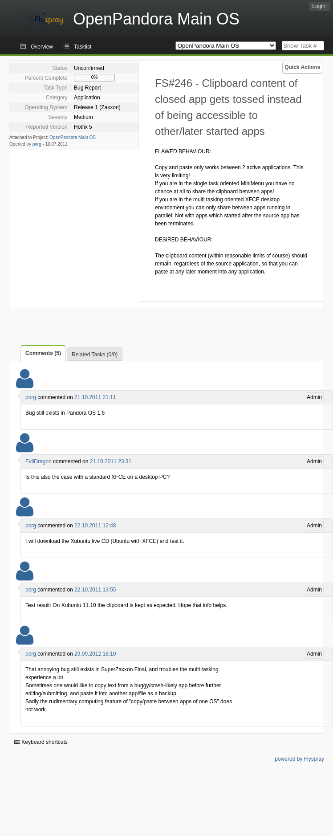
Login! (319, 6)
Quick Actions (302, 67)
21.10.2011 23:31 (110, 461)
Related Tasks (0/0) (95, 354)
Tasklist (82, 47)
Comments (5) (43, 353)
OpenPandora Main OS (72, 137)
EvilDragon (38, 461)
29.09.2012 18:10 (95, 654)
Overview (42, 47)
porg (36, 144)
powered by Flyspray (299, 759)
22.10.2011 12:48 (95, 525)
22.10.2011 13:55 (95, 590)
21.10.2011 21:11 (95, 397)
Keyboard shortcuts (41, 742)
